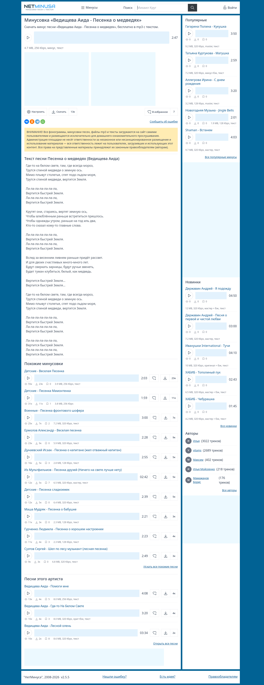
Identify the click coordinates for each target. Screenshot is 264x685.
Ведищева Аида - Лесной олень (47, 626)
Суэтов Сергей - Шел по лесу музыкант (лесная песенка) (65, 549)
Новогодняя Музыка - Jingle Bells (209, 110)
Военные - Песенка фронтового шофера (54, 410)
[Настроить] (35, 111)
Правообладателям (223, 676)
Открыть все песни (165, 643)
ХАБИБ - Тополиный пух (202, 372)
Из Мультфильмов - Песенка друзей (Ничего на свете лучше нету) (73, 470)
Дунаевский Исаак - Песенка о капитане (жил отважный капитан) (72, 450)
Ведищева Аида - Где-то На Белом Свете (54, 606)
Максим (198, 460)
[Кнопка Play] (28, 37)
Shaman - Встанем (198, 130)
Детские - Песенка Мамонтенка (47, 391)
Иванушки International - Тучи (207, 346)
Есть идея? (167, 676)
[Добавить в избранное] (161, 111)
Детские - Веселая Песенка (44, 371)
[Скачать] (63, 111)
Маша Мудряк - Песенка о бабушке (50, 509)
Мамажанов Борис (201, 480)
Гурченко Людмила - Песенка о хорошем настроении (64, 529)
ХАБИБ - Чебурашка (200, 399)
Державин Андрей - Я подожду (208, 288)
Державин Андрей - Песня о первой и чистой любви (206, 317)
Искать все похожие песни (160, 566)
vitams (197, 450)
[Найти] (192, 8)
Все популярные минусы (221, 157)
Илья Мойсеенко (204, 469)
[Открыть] (169, 378)
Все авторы (229, 490)
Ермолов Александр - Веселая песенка (52, 430)
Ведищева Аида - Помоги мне (46, 586)
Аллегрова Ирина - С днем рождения (205, 82)
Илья (196, 441)
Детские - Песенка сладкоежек (47, 489)
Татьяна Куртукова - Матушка (207, 53)
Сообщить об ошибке (164, 121)
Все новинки (228, 426)
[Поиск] (161, 8)
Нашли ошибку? (115, 676)
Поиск (128, 8)
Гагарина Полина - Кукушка (205, 26)
